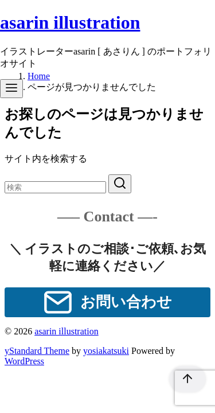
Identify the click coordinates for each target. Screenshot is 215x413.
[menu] (11, 88)
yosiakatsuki (106, 351)
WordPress (24, 361)
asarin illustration (70, 22)
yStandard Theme (37, 351)
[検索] (55, 187)
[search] (119, 183)
